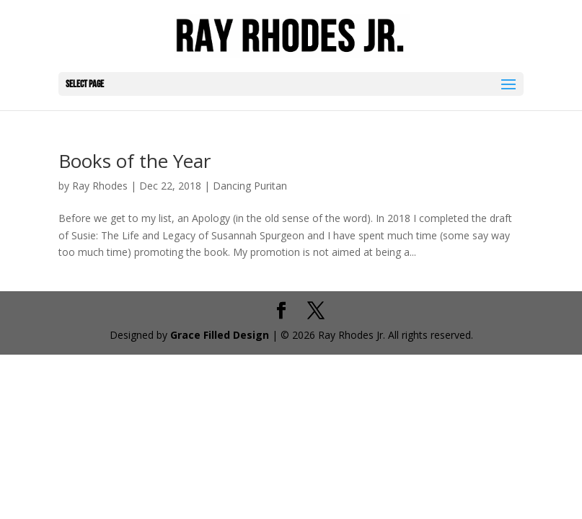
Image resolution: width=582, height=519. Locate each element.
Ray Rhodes (100, 185)
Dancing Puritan (250, 185)
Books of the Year (134, 161)
